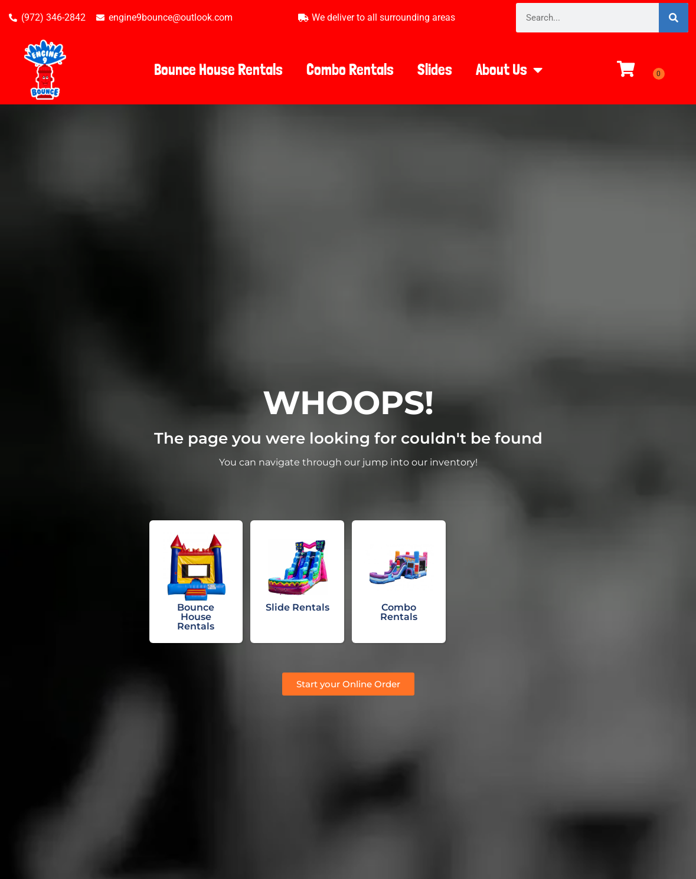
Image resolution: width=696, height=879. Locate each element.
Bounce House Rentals (218, 69)
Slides (434, 69)
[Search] (673, 17)
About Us (509, 69)
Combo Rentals (350, 69)
